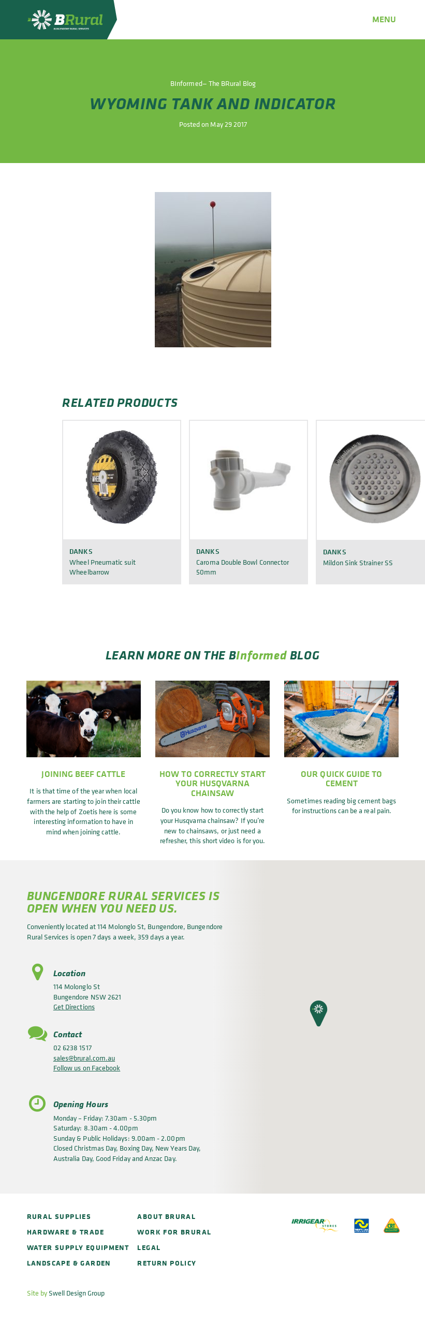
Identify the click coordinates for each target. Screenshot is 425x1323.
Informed (261, 654)
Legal (148, 1247)
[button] (319, 1013)
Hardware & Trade (65, 1232)
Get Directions (74, 1006)
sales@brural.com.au (84, 1058)
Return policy (166, 1263)
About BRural (166, 1216)
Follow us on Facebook (86, 1067)
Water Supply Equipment (78, 1247)
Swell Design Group (77, 1293)
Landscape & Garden (69, 1263)
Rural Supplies (59, 1216)
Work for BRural (174, 1232)
